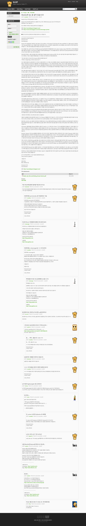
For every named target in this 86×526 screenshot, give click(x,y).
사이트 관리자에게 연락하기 (46, 520)
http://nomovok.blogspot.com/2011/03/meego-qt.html (36, 29)
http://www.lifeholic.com (31, 467)
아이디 (9, 24)
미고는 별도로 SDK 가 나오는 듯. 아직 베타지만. (38, 502)
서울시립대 (47, 516)
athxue (26, 385)
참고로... (26, 474)
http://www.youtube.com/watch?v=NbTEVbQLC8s (35, 331)
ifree (30, 503)
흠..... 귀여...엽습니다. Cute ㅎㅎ (34, 338)
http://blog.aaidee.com (27, 238)
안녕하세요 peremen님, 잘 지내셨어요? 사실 (35, 196)
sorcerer (27, 314)
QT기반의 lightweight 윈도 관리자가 (31, 384)
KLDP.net (35, 9)
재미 (28, 12)
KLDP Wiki (27, 9)
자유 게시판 (32, 12)
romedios (26, 17)
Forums (25, 12)
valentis (26, 446)
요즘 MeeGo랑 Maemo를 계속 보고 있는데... (33, 444)
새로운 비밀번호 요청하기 (14, 34)
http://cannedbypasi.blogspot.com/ (32, 28)
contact (73, 1)
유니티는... (27, 395)
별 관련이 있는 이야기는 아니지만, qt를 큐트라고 (34, 312)
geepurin (31, 436)
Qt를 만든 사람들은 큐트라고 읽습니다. (33, 357)
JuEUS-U (29, 327)
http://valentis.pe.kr (32, 466)
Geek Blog (19, 9)
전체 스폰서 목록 (37, 520)
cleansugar (27, 224)
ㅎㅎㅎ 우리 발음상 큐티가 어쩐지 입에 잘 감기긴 (36, 367)
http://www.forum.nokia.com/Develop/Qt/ (34, 482)
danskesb (27, 186)
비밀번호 (10, 28)
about (69, 1)
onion (28, 397)
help (77, 1)
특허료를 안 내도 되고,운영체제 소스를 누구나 (37, 279)
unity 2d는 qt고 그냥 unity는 (34, 434)
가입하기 (10, 32)
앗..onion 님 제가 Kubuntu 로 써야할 (36, 414)
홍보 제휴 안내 (16, 47)
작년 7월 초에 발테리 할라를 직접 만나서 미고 (33, 185)
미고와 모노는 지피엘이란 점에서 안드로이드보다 (34, 222)
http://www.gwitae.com (27, 242)
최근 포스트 (11, 16)
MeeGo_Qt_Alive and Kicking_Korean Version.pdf (34, 176)
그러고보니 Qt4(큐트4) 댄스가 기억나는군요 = (35, 325)
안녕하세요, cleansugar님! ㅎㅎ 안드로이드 (35, 248)
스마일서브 (47, 517)
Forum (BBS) (11, 9)
